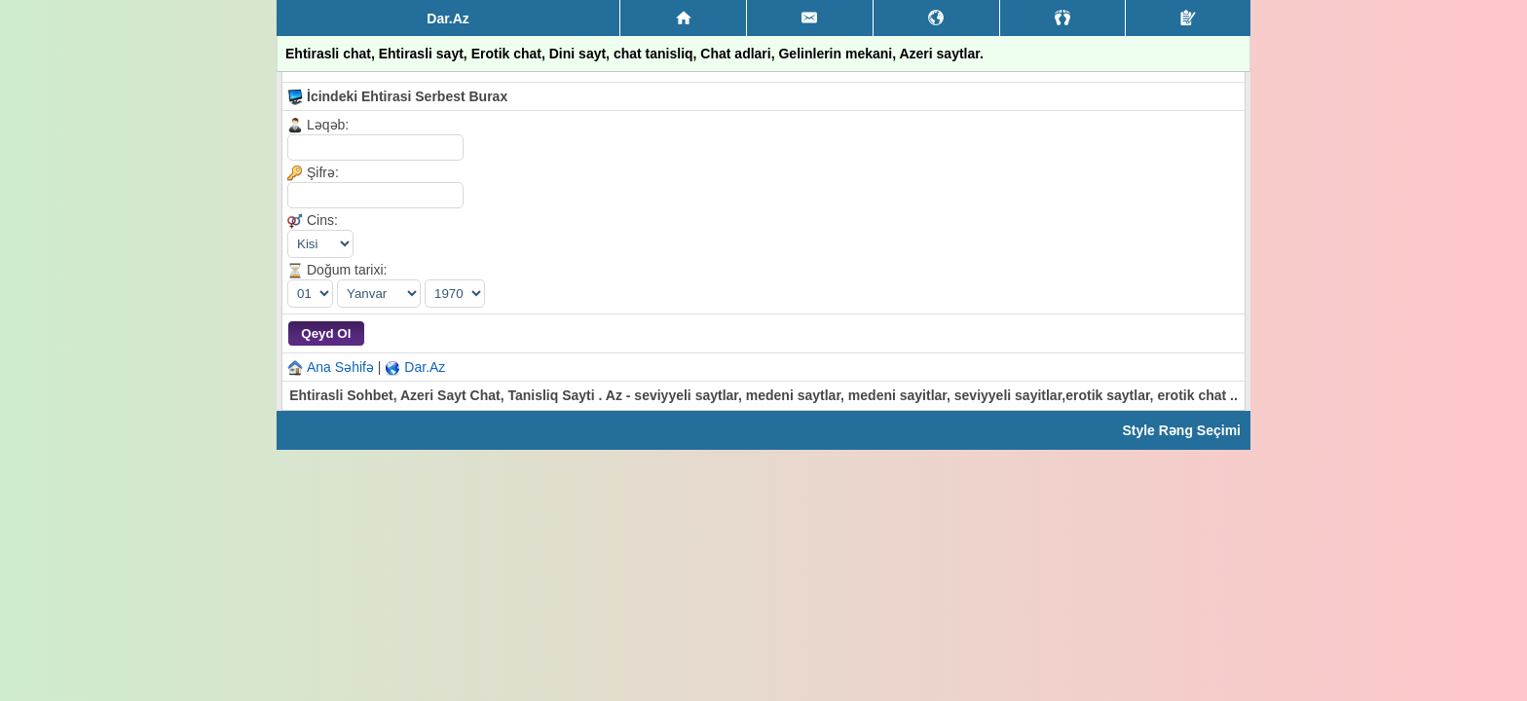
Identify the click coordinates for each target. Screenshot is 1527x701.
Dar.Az (424, 367)
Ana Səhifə (340, 367)
